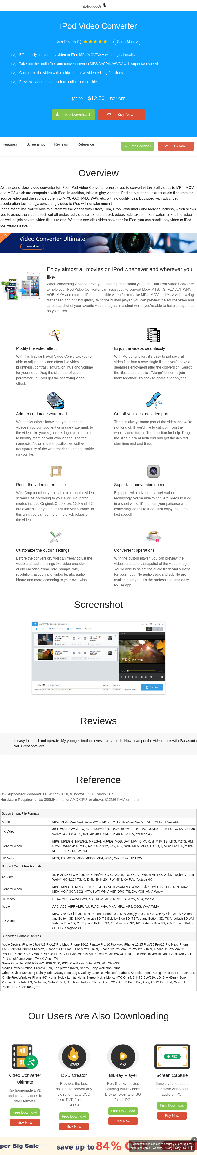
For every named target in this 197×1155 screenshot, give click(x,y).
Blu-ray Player (123, 1075)
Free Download (76, 114)
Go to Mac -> (127, 42)
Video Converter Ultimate (25, 1079)
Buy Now (125, 114)
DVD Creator (74, 1075)
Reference (85, 144)
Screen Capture (172, 1075)
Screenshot (36, 144)
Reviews (61, 144)
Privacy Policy (172, 1148)
